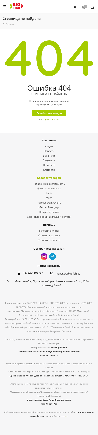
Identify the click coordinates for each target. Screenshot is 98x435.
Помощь (49, 225)
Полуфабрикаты (49, 212)
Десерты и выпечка (49, 188)
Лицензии (49, 160)
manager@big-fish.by (68, 273)
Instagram (44, 256)
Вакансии (49, 155)
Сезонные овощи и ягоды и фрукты (49, 216)
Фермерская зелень (49, 202)
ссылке (64, 416)
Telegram (52, 256)
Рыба (49, 193)
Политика (49, 165)
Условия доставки (49, 235)
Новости (49, 151)
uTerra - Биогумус (49, 207)
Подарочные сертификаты (49, 183)
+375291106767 (33, 272)
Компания (49, 140)
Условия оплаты (49, 230)
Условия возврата (49, 240)
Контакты (49, 169)
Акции (49, 146)
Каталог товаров (49, 178)
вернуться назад (51, 119)
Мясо (49, 198)
